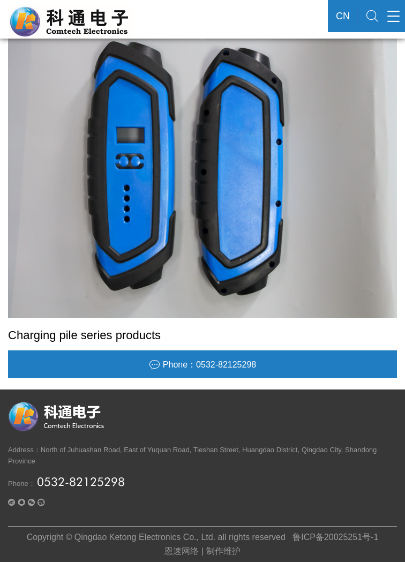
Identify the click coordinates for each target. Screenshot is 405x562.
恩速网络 (181, 551)
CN (343, 16)
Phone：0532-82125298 (202, 364)
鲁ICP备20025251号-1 (335, 537)
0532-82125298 (81, 482)
